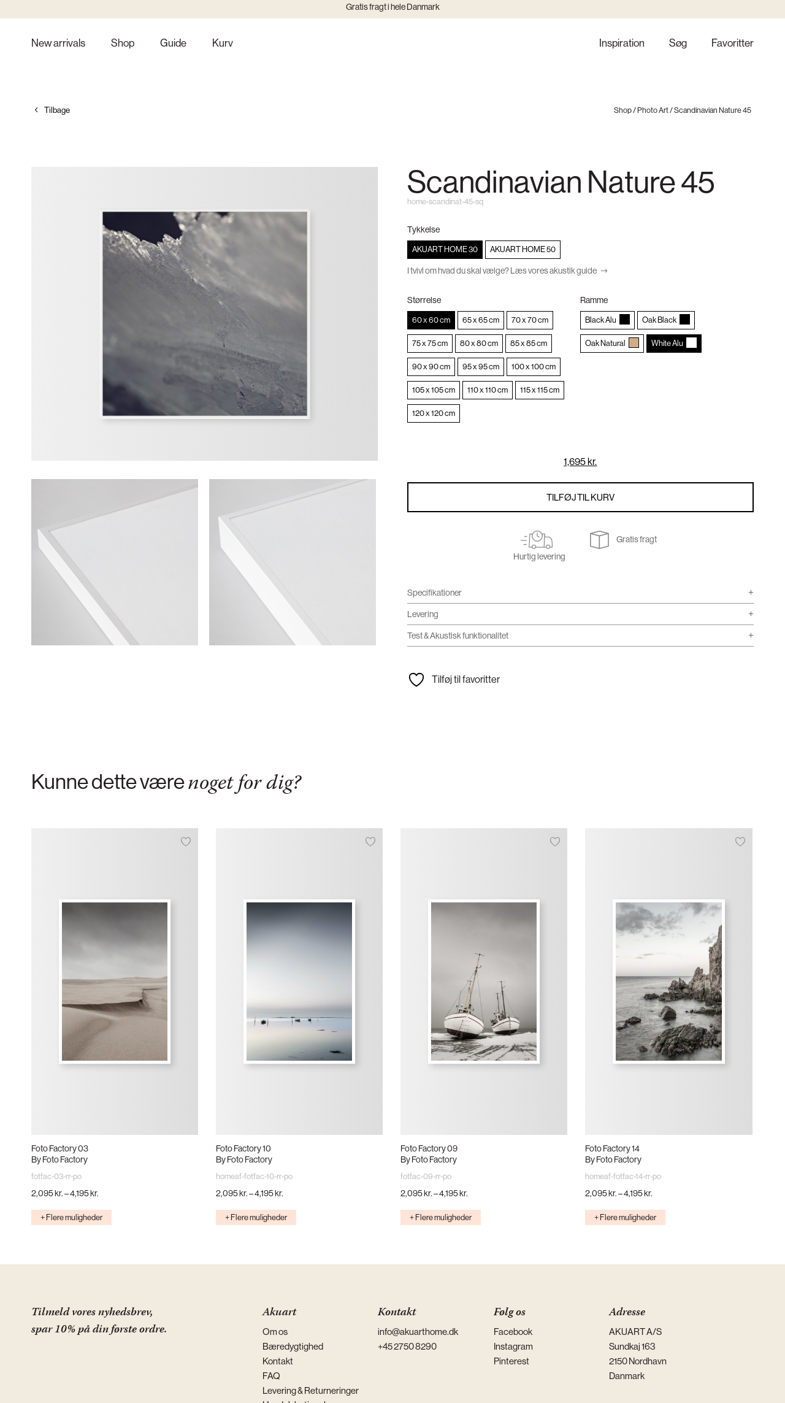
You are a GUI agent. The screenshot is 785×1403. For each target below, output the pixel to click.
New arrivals (58, 44)
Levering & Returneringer (310, 1390)
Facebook (513, 1331)
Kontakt (277, 1361)
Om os (275, 1331)
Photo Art (652, 110)
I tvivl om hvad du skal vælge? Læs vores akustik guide (502, 270)
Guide (173, 44)
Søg (678, 44)
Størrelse (424, 300)
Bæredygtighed (292, 1346)
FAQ (271, 1375)
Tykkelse (423, 229)
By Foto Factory (59, 1159)
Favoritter (732, 44)
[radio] (445, 249)
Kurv (222, 44)
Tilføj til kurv (580, 497)
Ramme (594, 300)
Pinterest (511, 1361)
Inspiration (622, 44)
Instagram (513, 1346)
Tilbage (57, 110)
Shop (122, 44)
